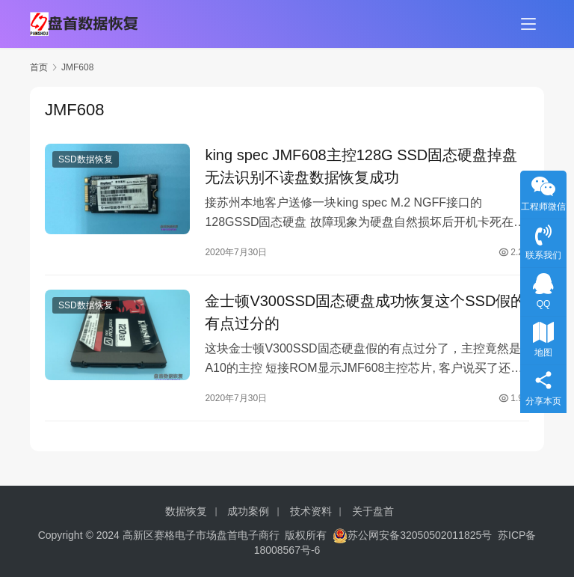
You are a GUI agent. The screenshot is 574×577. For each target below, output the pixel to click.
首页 (39, 67)
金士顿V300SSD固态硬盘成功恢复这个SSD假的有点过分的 (365, 315)
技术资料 (311, 511)
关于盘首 (373, 511)
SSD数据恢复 (85, 160)
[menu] (528, 23)
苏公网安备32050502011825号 (412, 535)
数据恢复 (186, 511)
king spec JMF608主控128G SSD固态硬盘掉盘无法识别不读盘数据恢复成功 (361, 166)
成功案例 (248, 511)
